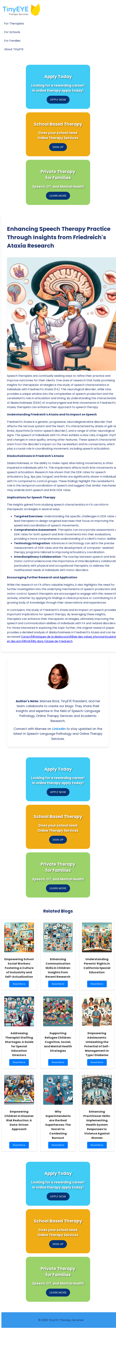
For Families (12, 41)
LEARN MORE (58, 196)
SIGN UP (58, 147)
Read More (20, 984)
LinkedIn (59, 729)
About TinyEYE (14, 49)
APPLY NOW (58, 100)
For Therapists (14, 24)
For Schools (12, 32)
